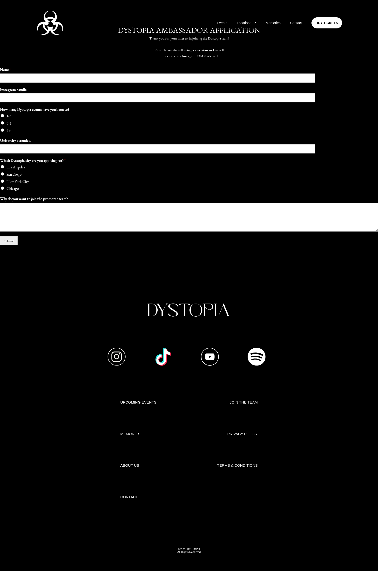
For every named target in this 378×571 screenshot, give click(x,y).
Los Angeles (16, 167)
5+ (9, 130)
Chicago (13, 188)
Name (5, 69)
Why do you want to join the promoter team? (34, 199)
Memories (273, 23)
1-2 (9, 116)
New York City (18, 181)
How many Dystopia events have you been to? (34, 109)
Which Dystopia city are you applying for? (33, 160)
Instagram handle (14, 89)
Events (222, 23)
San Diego (14, 174)
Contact (296, 23)
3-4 (9, 123)
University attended (15, 140)
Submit (9, 241)
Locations (246, 23)
